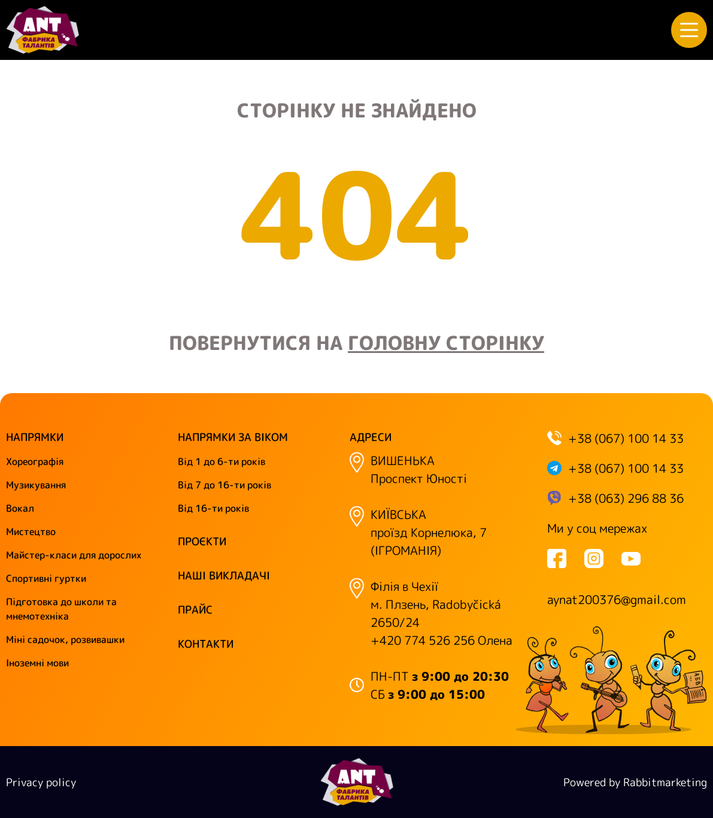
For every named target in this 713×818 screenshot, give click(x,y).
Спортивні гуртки (46, 578)
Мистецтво (31, 531)
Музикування (36, 484)
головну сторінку (446, 343)
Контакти (205, 643)
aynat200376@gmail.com (616, 599)
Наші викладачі (224, 575)
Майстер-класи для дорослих (73, 555)
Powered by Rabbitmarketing (635, 782)
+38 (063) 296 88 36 (626, 498)
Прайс (195, 609)
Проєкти (202, 541)
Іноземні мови (37, 662)
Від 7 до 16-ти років (224, 484)
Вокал (20, 508)
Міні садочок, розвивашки (65, 639)
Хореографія (34, 461)
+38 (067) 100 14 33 (626, 438)
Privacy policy (41, 782)
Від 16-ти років (213, 508)
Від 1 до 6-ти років (221, 461)
